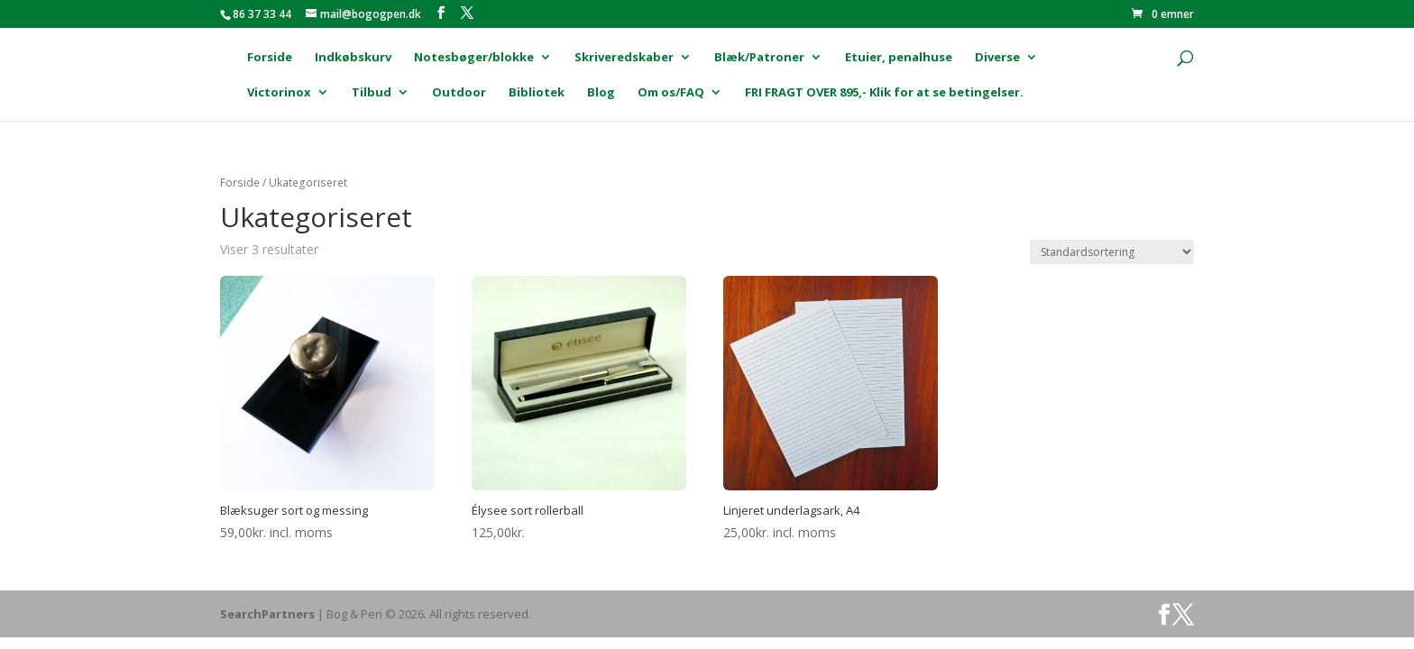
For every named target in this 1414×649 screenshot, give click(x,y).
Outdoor (459, 93)
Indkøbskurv (353, 57)
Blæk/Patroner (759, 57)
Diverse (997, 57)
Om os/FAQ (671, 93)
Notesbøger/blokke (474, 57)
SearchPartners (268, 614)
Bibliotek (537, 93)
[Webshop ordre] (1112, 252)
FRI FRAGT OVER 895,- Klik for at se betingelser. (884, 93)
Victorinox (279, 93)
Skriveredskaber (624, 57)
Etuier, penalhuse (898, 57)
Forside (269, 57)
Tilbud (371, 93)
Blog (601, 93)
